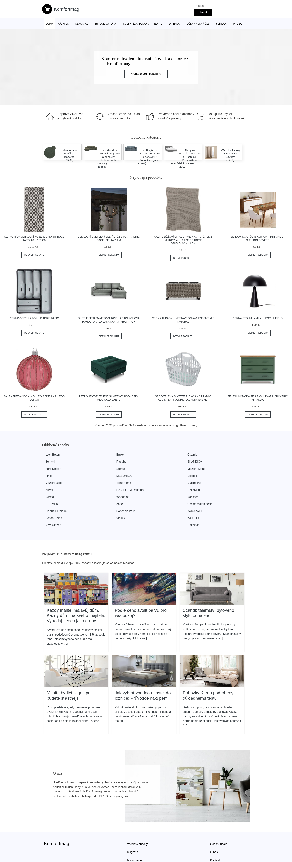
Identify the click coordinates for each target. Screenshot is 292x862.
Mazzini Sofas (55, 468)
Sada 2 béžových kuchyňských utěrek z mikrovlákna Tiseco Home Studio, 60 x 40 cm (183, 240)
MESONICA (160, 468)
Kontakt (215, 836)
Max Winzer (160, 501)
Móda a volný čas (197, 23)
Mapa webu (134, 836)
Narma (157, 481)
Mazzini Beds (55, 474)
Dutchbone (160, 474)
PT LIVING (107, 488)
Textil (158, 23)
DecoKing (106, 481)
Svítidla (221, 23)
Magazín (132, 828)
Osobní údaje (218, 820)
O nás (214, 828)
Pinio (103, 468)
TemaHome (107, 474)
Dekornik (212, 501)
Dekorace (81, 23)
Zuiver (210, 474)
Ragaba (52, 461)
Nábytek (63, 23)
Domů (49, 23)
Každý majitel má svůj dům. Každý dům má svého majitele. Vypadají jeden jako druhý (76, 592)
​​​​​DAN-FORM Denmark (61, 481)
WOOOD (105, 501)
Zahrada (174, 23)
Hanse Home (215, 495)
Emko (103, 454)
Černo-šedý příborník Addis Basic (34, 318)
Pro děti (238, 23)
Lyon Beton (54, 454)
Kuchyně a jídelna (135, 23)
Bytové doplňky (105, 23)
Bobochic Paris (109, 495)
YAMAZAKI (160, 495)
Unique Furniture (57, 495)
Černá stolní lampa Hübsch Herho (258, 318)
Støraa (211, 461)
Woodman (213, 481)
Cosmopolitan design (220, 488)
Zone (156, 488)
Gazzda (158, 454)
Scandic (212, 468)
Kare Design (161, 461)
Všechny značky (137, 820)
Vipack (51, 501)
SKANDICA (107, 461)
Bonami (211, 454)
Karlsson (52, 488)
